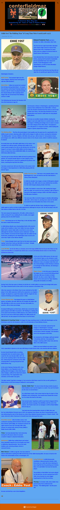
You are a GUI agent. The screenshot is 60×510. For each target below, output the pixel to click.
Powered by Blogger (30, 507)
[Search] (58, 3)
